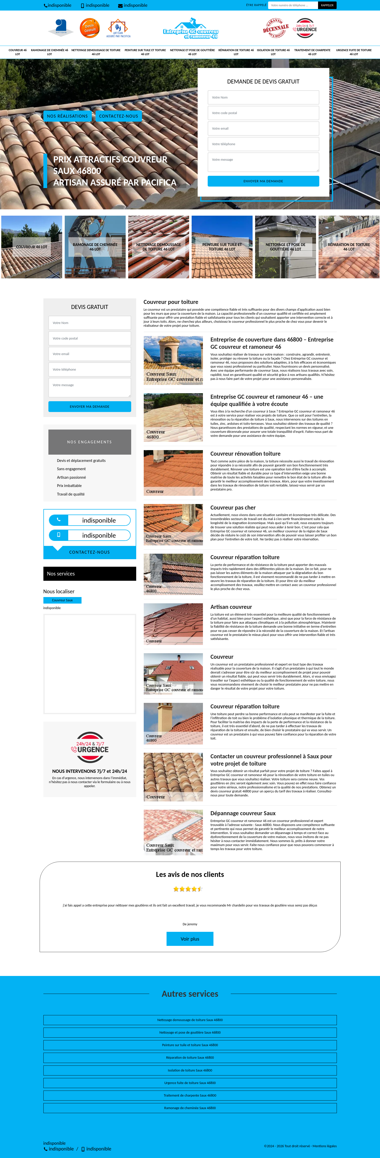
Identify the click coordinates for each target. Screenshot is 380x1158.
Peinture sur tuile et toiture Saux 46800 (190, 1045)
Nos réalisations (67, 116)
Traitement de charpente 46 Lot (312, 52)
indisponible (57, 5)
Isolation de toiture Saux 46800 (190, 1070)
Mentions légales (325, 1146)
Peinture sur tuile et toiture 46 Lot (145, 52)
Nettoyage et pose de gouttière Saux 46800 (189, 1032)
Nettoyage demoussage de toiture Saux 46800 (190, 1020)
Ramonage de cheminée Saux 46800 (190, 1108)
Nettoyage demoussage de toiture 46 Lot (96, 52)
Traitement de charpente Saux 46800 (190, 1095)
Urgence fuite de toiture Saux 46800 (190, 1083)
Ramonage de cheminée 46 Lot (49, 52)
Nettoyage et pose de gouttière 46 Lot (192, 52)
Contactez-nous (118, 116)
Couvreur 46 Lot (18, 52)
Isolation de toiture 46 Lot (273, 52)
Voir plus (190, 939)
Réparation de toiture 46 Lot (236, 52)
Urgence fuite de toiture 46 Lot (353, 52)
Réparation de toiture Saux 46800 (190, 1057)
